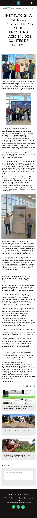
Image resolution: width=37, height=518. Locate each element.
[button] (2, 3)
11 (5, 393)
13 (5, 442)
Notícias (8, 7)
